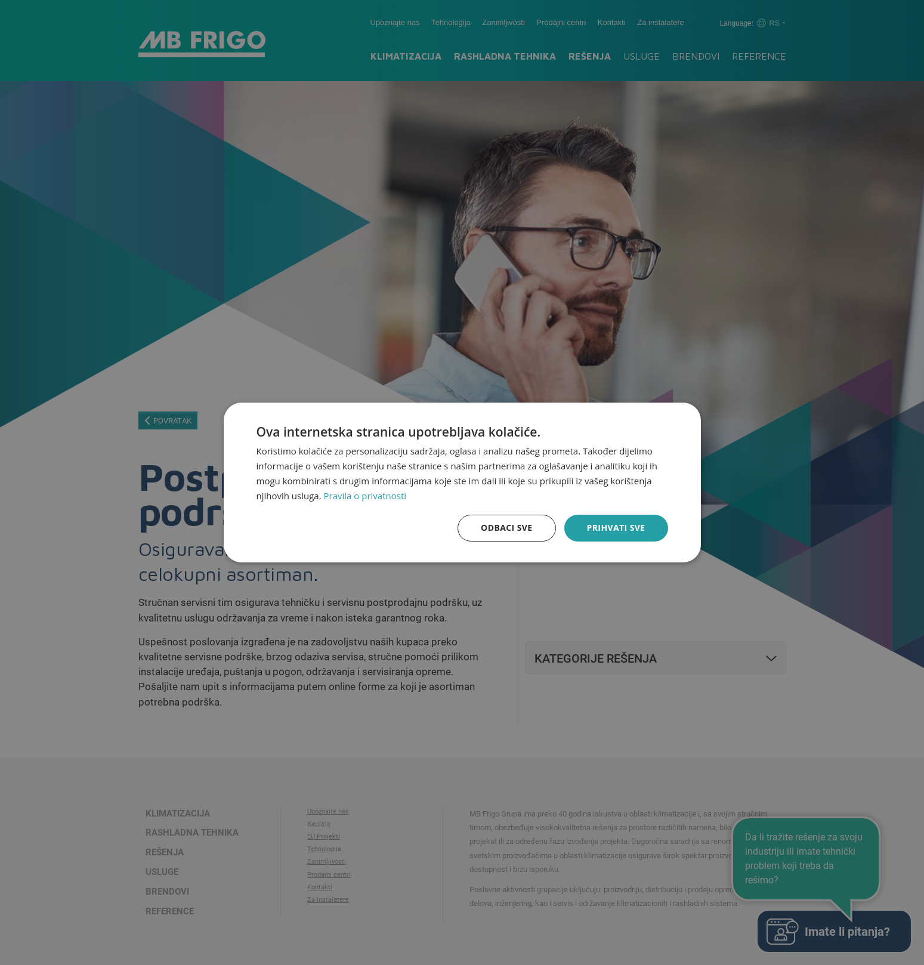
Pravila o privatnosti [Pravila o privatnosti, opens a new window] (365, 496)
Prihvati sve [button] (616, 527)
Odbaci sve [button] (506, 527)
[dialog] (462, 482)
